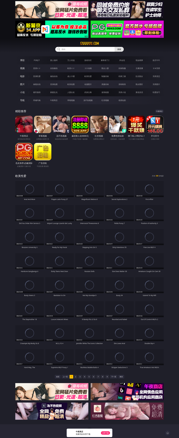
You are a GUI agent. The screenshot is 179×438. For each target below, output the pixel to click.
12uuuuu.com (89, 43)
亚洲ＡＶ (37, 68)
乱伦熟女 (139, 76)
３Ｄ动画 (88, 68)
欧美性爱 (88, 76)
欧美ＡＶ (71, 68)
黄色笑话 (139, 92)
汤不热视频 (88, 100)
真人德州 (54, 60)
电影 (22, 76)
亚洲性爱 (37, 76)
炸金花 (122, 60)
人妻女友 (71, 92)
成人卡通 (71, 76)
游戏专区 (88, 60)
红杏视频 (105, 100)
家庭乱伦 (54, 92)
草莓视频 (71, 100)
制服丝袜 (105, 76)
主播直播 (139, 68)
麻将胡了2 (105, 60)
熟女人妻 (105, 68)
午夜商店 (54, 100)
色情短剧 (122, 100)
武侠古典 (88, 92)
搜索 (119, 49)
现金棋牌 (139, 60)
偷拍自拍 (54, 76)
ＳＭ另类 (156, 68)
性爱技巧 (156, 92)
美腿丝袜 (105, 84)
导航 (22, 100)
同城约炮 (37, 100)
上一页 (65, 377)
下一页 (113, 377)
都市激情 (37, 92)
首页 (57, 377)
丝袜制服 (122, 68)
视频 (22, 68)
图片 (22, 84)
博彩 (22, 60)
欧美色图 (71, 84)
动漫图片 (88, 84)
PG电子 (37, 60)
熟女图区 (139, 84)
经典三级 (122, 76)
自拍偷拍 (54, 68)
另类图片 (156, 84)
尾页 (121, 377)
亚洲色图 (54, 84)
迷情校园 (105, 92)
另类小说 (122, 92)
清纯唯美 (122, 84)
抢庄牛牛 (156, 60)
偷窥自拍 (37, 84)
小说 (22, 92)
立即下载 (105, 433)
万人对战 (71, 60)
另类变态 (156, 76)
